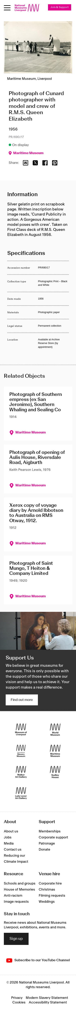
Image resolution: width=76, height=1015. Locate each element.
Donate (44, 849)
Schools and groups (19, 883)
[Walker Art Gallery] (21, 772)
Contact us (12, 849)
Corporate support (53, 837)
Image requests (16, 902)
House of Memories (19, 889)
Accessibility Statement (48, 1002)
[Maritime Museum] (55, 751)
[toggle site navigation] (7, 7)
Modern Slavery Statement (47, 998)
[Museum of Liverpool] (21, 729)
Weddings (47, 902)
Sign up (16, 939)
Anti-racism (13, 895)
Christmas (47, 889)
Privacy (16, 998)
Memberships (50, 831)
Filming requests (52, 895)
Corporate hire (50, 883)
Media (9, 843)
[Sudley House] (55, 772)
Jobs (8, 837)
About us (11, 831)
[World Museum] (55, 729)
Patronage (47, 843)
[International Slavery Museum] (21, 751)
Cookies (19, 1002)
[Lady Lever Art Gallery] (21, 793)
